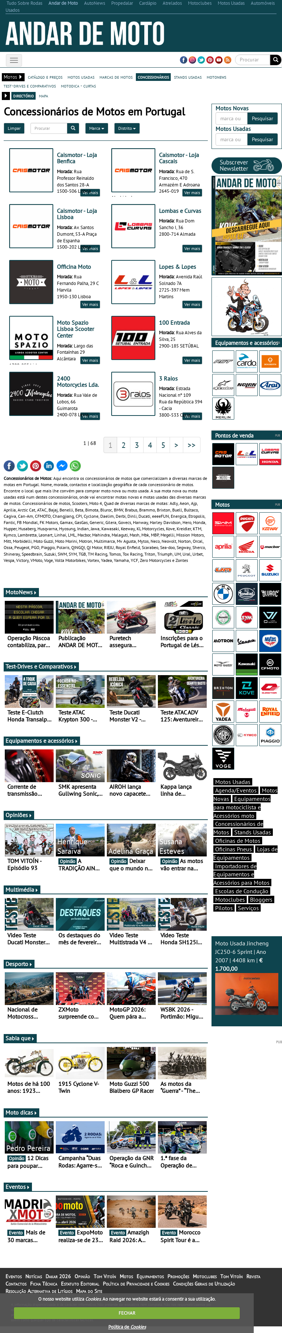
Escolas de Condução (241, 891)
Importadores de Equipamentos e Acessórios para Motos (241, 874)
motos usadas (81, 77)
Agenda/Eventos (236, 790)
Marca (96, 128)
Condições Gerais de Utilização (204, 1290)
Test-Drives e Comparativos (41, 673)
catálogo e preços (45, 77)
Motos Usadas (232, 781)
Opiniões (19, 821)
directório (23, 95)
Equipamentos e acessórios (42, 747)
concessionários (153, 77)
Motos (126, 1283)
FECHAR (127, 1313)
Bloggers (261, 899)
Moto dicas (21, 1119)
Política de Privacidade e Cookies (136, 1290)
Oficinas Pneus (233, 849)
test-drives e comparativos (30, 85)
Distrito (127, 128)
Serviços (248, 908)
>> (192, 451)
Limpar (14, 128)
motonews (216, 77)
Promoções (178, 1283)
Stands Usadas (252, 832)
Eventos (18, 1193)
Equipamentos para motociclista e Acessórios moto (242, 807)
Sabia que (20, 1044)
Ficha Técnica (43, 1290)
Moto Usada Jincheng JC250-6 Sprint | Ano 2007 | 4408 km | (246, 977)
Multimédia (22, 896)
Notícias (33, 1283)
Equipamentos (150, 1283)
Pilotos (224, 908)
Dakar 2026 (58, 1283)
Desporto (19, 970)
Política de (127, 1327)
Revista (253, 1283)
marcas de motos (116, 77)
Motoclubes (230, 899)
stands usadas (188, 77)
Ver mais (192, 192)
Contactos (16, 1290)
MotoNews (21, 598)
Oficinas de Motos (237, 840)
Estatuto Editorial (80, 1290)
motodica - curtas (78, 85)
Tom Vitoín (105, 1283)
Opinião (82, 1283)
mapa (43, 95)
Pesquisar (262, 118)
